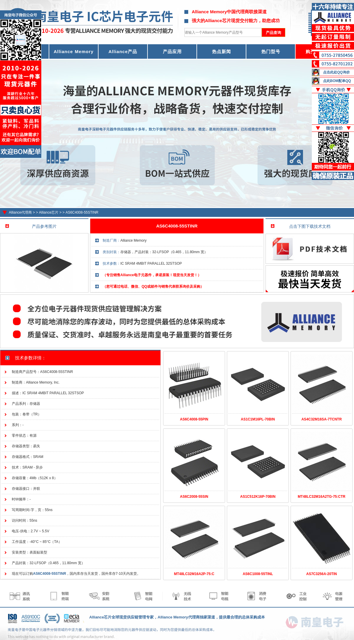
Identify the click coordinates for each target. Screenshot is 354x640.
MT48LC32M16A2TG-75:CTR (321, 497)
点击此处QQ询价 (336, 72)
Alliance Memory (74, 51)
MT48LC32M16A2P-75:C (194, 574)
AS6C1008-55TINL (258, 574)
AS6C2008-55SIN (194, 497)
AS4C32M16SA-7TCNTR (321, 419)
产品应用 (172, 51)
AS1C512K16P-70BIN (258, 497)
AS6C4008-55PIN (194, 419)
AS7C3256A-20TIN (321, 574)
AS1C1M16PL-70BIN (258, 419)
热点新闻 (221, 51)
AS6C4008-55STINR (81, 212)
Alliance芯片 (48, 212)
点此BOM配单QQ (337, 81)
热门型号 (270, 51)
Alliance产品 (123, 51)
